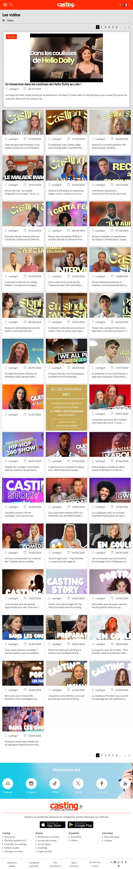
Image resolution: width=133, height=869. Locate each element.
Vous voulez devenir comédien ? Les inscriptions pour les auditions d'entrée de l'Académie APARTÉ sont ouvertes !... (22, 651)
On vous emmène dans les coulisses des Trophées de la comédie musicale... (23, 560)
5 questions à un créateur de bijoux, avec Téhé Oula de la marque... (66, 468)
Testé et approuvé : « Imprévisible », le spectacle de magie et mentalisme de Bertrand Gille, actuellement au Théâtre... (65, 560)
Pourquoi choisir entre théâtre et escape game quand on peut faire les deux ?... (22, 743)
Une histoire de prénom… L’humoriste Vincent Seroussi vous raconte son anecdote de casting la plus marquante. (110, 192)
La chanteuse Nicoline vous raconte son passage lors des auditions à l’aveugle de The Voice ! (110, 697)
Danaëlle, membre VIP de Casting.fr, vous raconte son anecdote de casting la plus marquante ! (19, 514)
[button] (121, 4)
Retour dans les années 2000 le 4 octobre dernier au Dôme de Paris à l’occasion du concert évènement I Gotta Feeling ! (66, 238)
